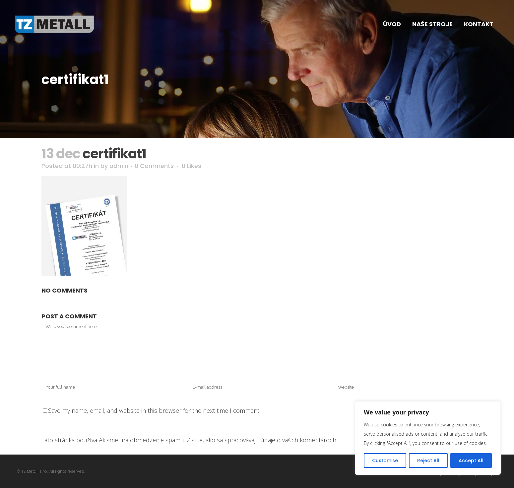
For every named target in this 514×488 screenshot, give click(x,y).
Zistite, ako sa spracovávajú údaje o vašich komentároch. (262, 440)
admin (118, 166)
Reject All (428, 460)
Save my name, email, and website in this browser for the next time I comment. (154, 410)
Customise (385, 460)
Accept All (471, 460)
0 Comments (154, 166)
